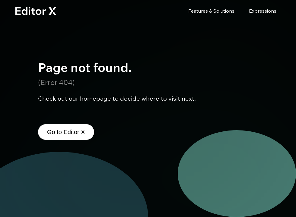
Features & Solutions (211, 11)
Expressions (262, 11)
